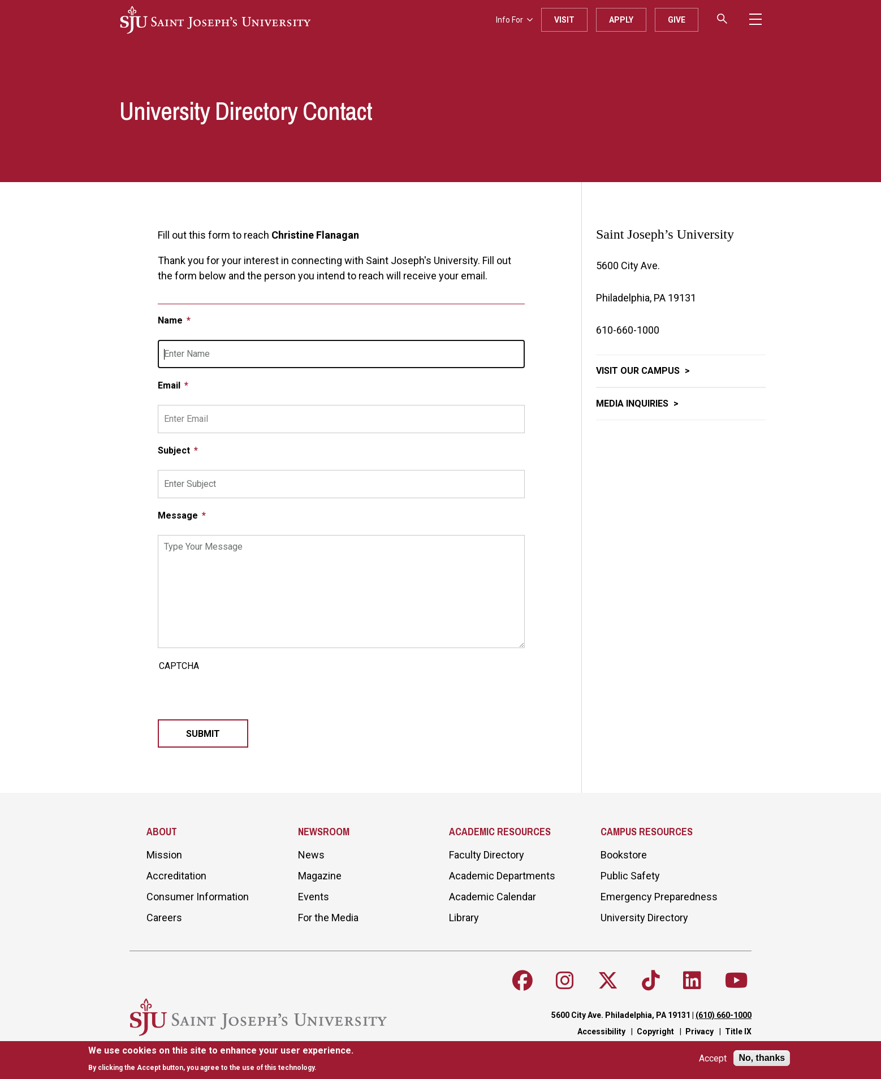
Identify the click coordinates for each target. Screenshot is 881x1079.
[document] (220, 1059)
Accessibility (601, 1031)
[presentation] (244, 697)
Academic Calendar (492, 897)
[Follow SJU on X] (608, 981)
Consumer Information (197, 897)
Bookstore (624, 855)
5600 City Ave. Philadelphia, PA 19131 (620, 1015)
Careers (164, 917)
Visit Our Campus (639, 370)
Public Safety (630, 876)
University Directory (644, 917)
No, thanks (762, 1058)
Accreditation (176, 876)
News (311, 855)
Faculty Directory (486, 855)
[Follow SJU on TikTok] (651, 981)
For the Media (328, 917)
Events (313, 897)
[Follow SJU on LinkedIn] (692, 981)
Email (170, 385)
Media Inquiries (633, 403)
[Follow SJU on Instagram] (565, 981)
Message (179, 515)
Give (676, 19)
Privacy (699, 1031)
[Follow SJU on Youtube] (736, 981)
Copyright (655, 1031)
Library (464, 917)
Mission (164, 855)
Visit (564, 19)
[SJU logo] (215, 20)
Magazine (320, 876)
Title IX (738, 1031)
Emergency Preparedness (659, 897)
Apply (621, 19)
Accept (713, 1058)
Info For (514, 19)
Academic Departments (502, 876)
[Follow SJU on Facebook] (522, 981)
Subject (175, 450)
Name (171, 320)
